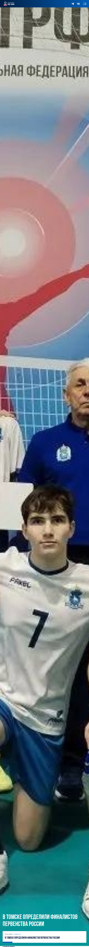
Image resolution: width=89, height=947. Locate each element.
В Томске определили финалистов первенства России (40, 921)
